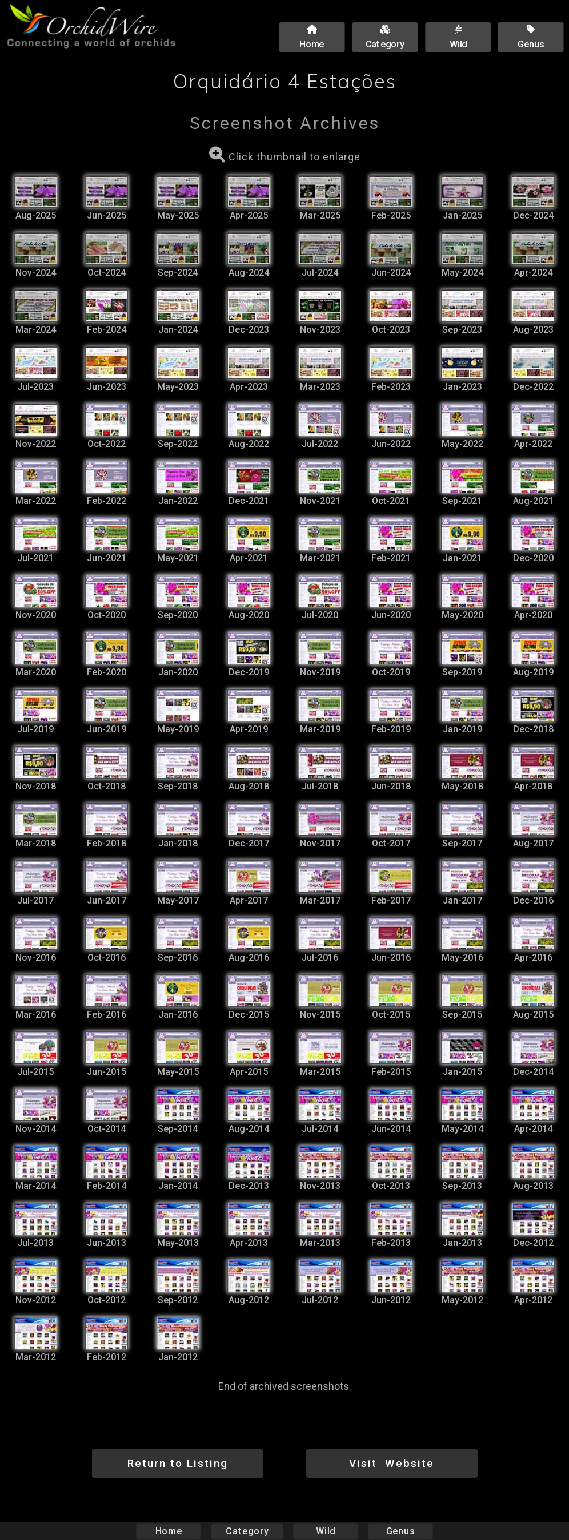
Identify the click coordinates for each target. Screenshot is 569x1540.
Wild (325, 1531)
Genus (400, 1531)
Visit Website (391, 1463)
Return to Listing (177, 1463)
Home (168, 1531)
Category (247, 1531)
